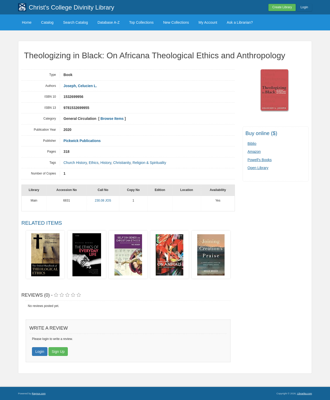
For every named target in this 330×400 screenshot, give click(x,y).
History (105, 163)
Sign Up (58, 351)
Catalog (47, 22)
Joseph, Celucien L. (80, 86)
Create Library (282, 7)
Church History (75, 163)
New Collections (176, 22)
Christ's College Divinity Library (71, 7)
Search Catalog (75, 22)
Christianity (121, 163)
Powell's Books (260, 160)
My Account (208, 22)
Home (26, 22)
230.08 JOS (103, 200)
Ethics (93, 163)
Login (304, 7)
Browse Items (112, 119)
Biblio (252, 143)
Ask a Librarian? (240, 22)
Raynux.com (38, 393)
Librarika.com (304, 393)
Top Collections (141, 22)
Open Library (258, 168)
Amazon (254, 151)
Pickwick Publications (82, 141)
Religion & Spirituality (149, 163)
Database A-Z (108, 22)
